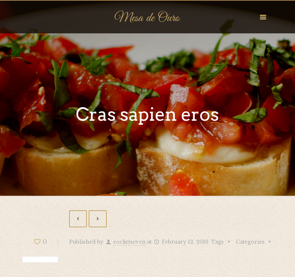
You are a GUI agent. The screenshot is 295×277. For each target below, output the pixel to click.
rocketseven (129, 242)
